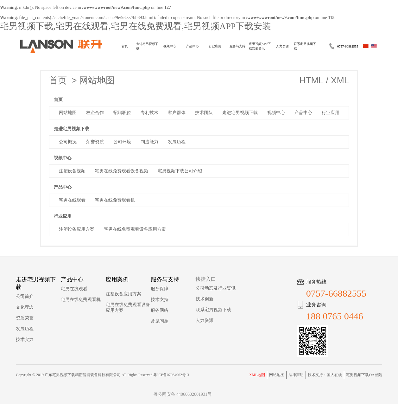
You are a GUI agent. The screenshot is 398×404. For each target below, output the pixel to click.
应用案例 (117, 279)
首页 (125, 46)
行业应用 (215, 46)
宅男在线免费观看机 (81, 299)
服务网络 (159, 310)
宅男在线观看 (74, 288)
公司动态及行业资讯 (216, 288)
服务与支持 (237, 46)
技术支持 (159, 299)
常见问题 (159, 321)
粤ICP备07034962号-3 (171, 375)
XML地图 (257, 375)
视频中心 (169, 46)
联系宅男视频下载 (305, 46)
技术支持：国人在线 (325, 375)
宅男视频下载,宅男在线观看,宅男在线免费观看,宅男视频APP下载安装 (135, 26)
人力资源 (282, 46)
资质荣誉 (25, 318)
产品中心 (192, 46)
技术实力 (25, 339)
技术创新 (204, 299)
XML (340, 80)
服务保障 (159, 288)
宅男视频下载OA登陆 (364, 375)
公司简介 (25, 296)
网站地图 (97, 80)
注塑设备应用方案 (123, 294)
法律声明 (296, 375)
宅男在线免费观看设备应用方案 (128, 307)
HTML (311, 80)
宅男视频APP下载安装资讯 (260, 46)
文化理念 (25, 307)
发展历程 (25, 328)
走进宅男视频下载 (147, 46)
